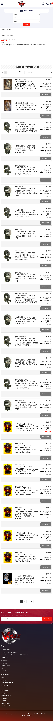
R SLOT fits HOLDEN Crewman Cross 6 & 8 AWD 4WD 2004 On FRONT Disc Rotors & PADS (24, 580)
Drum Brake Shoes (5, 703)
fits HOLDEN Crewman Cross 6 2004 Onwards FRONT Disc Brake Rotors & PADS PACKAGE (26, 170)
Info (49, 86)
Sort (20, 71)
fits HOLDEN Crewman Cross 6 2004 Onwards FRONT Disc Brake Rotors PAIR (26, 191)
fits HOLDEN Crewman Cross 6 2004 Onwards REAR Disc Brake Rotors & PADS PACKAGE (26, 213)
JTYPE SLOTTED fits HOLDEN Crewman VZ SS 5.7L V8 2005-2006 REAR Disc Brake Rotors (26, 557)
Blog (2, 668)
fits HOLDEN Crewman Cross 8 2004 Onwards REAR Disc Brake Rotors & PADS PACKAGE (26, 256)
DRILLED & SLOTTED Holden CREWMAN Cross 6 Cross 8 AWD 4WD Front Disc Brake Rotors (26, 106)
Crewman (13, 63)
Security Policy (4, 693)
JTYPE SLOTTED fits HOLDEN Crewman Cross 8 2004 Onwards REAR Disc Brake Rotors (26, 491)
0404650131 (6, 649)
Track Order (4, 663)
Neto (33, 717)
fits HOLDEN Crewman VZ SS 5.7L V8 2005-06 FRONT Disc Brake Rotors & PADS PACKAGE (26, 341)
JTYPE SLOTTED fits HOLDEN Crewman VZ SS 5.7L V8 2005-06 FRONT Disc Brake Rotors (26, 536)
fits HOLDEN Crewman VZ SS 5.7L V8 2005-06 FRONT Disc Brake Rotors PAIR (26, 363)
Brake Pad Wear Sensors (7, 706)
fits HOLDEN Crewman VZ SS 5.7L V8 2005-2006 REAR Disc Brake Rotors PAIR (26, 405)
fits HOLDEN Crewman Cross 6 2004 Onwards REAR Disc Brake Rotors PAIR (25, 234)
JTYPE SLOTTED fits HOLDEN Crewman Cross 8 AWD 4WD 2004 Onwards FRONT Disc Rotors (26, 514)
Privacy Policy (4, 688)
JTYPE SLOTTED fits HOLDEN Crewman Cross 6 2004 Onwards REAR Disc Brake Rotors (26, 470)
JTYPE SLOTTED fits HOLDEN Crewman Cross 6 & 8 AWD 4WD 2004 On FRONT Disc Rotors (26, 427)
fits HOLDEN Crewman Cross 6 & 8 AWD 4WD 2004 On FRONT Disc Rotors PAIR (25, 149)
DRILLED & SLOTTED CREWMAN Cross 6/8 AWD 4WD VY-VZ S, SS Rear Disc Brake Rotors (25, 85)
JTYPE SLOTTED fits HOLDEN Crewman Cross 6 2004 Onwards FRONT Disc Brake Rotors (26, 448)
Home (2, 63)
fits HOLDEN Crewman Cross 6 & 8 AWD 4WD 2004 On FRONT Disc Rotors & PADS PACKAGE (26, 127)
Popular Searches (5, 671)
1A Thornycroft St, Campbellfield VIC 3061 (15, 655)
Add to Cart (45, 94)
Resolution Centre (5, 665)
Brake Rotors (4, 698)
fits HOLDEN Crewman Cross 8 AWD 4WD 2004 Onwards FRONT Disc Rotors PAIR (25, 320)
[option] (26, 42)
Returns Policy (4, 690)
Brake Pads (3, 700)
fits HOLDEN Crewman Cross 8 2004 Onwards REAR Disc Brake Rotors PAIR (25, 277)
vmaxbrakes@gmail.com (10, 652)
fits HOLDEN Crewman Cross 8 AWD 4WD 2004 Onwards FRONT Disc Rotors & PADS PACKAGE (26, 299)
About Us (3, 677)
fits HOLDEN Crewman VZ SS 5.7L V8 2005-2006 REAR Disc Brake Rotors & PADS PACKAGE (26, 384)
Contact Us (3, 680)
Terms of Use (4, 685)
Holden (7, 63)
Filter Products (6, 29)
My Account (4, 660)
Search (26, 24)
